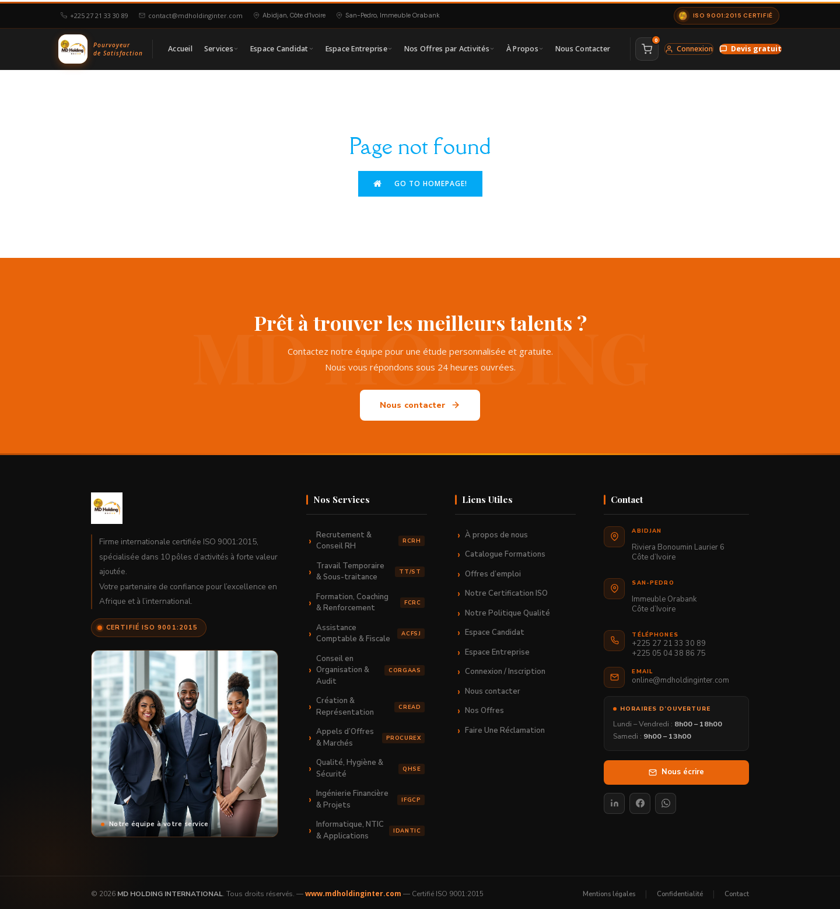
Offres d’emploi (493, 570)
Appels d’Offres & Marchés (370, 734)
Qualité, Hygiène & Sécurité (370, 765)
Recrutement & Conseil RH (370, 537)
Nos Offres (484, 707)
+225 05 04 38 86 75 (669, 650)
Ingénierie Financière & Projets (370, 796)
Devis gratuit (750, 47)
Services (221, 47)
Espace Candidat (282, 47)
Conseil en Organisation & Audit (370, 666)
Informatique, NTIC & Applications (370, 827)
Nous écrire (676, 768)
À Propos (525, 47)
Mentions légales (609, 890)
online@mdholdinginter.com (680, 677)
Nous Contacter (583, 47)
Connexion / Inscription (505, 668)
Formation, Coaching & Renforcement (370, 599)
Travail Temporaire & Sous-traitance (370, 568)
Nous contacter (420, 401)
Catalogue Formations (505, 551)
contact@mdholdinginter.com (191, 13)
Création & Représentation (370, 703)
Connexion (689, 47)
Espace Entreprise (359, 47)
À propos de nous (496, 531)
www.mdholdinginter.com (353, 891)
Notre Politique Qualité (507, 609)
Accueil (180, 47)
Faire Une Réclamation (505, 727)
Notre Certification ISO (506, 590)
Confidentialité (680, 890)
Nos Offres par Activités (449, 47)
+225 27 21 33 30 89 (94, 13)
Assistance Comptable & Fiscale (370, 630)
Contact (736, 890)
